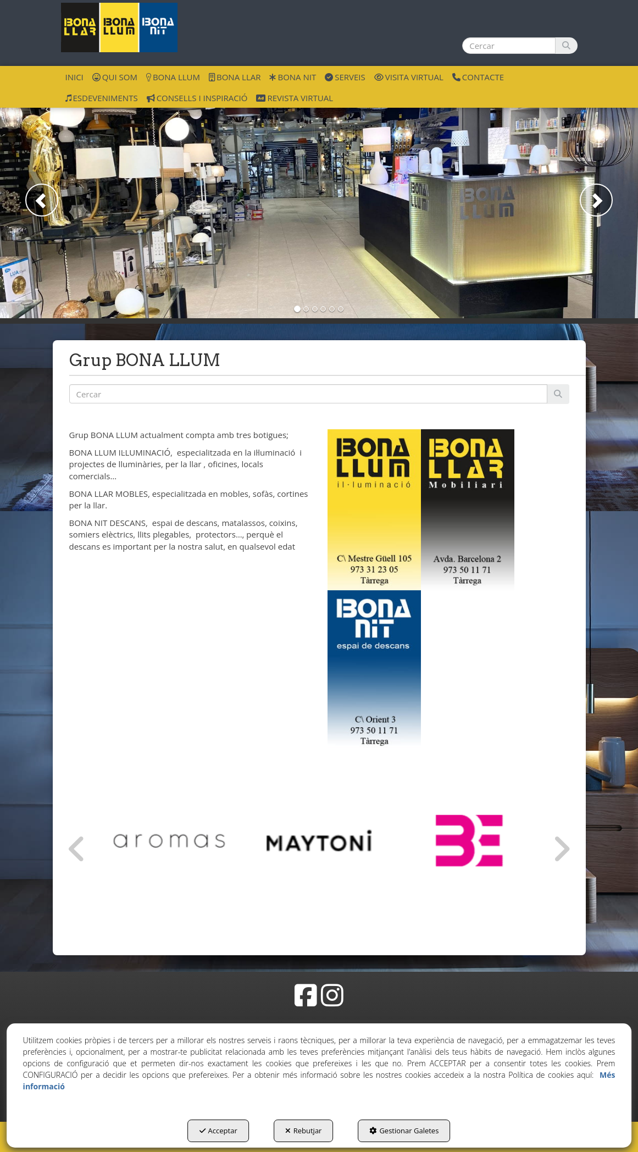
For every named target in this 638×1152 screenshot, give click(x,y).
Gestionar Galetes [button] (404, 1131)
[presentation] (76, 849)
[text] (508, 45)
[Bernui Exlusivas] (469, 840)
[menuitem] (74, 76)
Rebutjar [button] (303, 1131)
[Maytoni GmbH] (319, 840)
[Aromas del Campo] (169, 840)
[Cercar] (566, 45)
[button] (119, 27)
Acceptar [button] (218, 1131)
